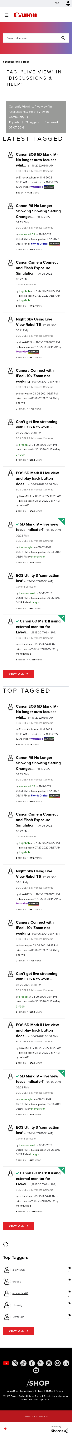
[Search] (36, 38)
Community (16, 117)
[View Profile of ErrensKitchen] (27, 178)
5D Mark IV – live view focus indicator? (38, 529)
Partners (59, 1391)
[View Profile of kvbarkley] (22, 352)
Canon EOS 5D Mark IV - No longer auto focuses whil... (37, 159)
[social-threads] (49, 1363)
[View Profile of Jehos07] (24, 505)
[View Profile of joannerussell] (27, 593)
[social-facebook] (32, 1363)
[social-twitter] (40, 1363)
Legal (40, 1391)
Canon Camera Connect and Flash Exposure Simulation (37, 270)
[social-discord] (36, 1370)
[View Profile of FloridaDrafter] (39, 244)
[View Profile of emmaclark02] (27, 234)
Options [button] (66, 62)
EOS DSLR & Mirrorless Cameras (34, 171)
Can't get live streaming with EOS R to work (37, 427)
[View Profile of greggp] (23, 445)
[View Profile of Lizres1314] (25, 496)
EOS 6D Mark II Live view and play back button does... (37, 478)
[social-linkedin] (66, 1363)
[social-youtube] (6, 1363)
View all (16, 674)
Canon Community (25, 15)
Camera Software (26, 284)
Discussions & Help (17, 62)
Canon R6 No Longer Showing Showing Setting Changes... (38, 214)
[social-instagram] (15, 1363)
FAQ (57, 3)
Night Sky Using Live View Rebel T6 (36, 324)
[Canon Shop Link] (35, 1383)
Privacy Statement (28, 1391)
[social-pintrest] (58, 1363)
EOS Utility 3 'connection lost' (37, 578)
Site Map (49, 1391)
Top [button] (5, 1428)
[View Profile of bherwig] (24, 394)
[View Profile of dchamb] (23, 644)
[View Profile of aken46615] (25, 342)
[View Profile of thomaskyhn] (26, 547)
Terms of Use (12, 1391)
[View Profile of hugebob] (24, 291)
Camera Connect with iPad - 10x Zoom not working (38, 375)
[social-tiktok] (23, 1363)
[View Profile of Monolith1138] (23, 654)
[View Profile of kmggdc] (35, 602)
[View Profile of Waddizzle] (36, 187)
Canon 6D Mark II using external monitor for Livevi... (38, 626)
